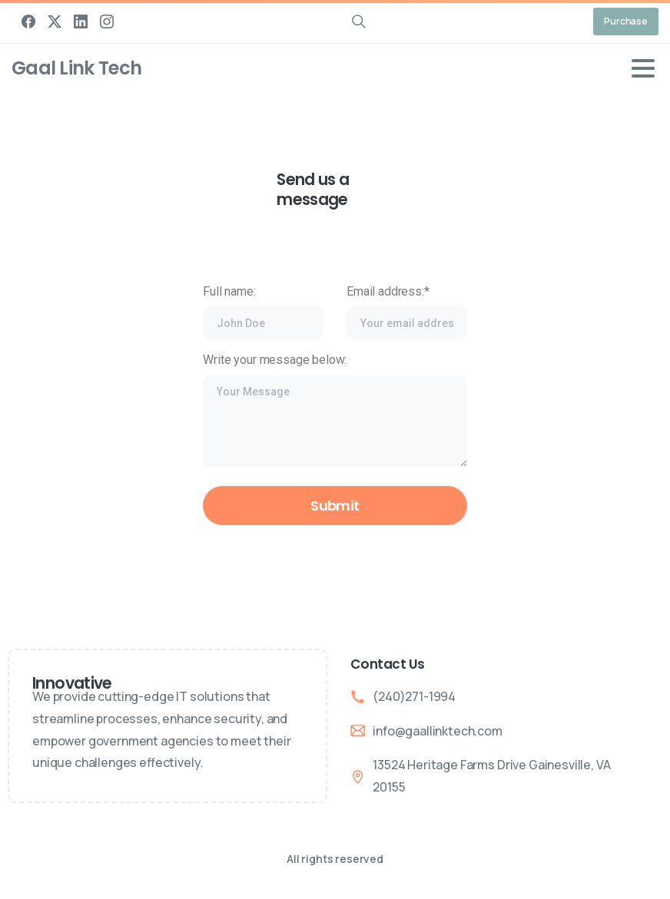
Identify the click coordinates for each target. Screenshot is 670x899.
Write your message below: (334, 409)
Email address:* (407, 312)
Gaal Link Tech (76, 68)
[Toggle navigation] (643, 68)
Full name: (263, 312)
